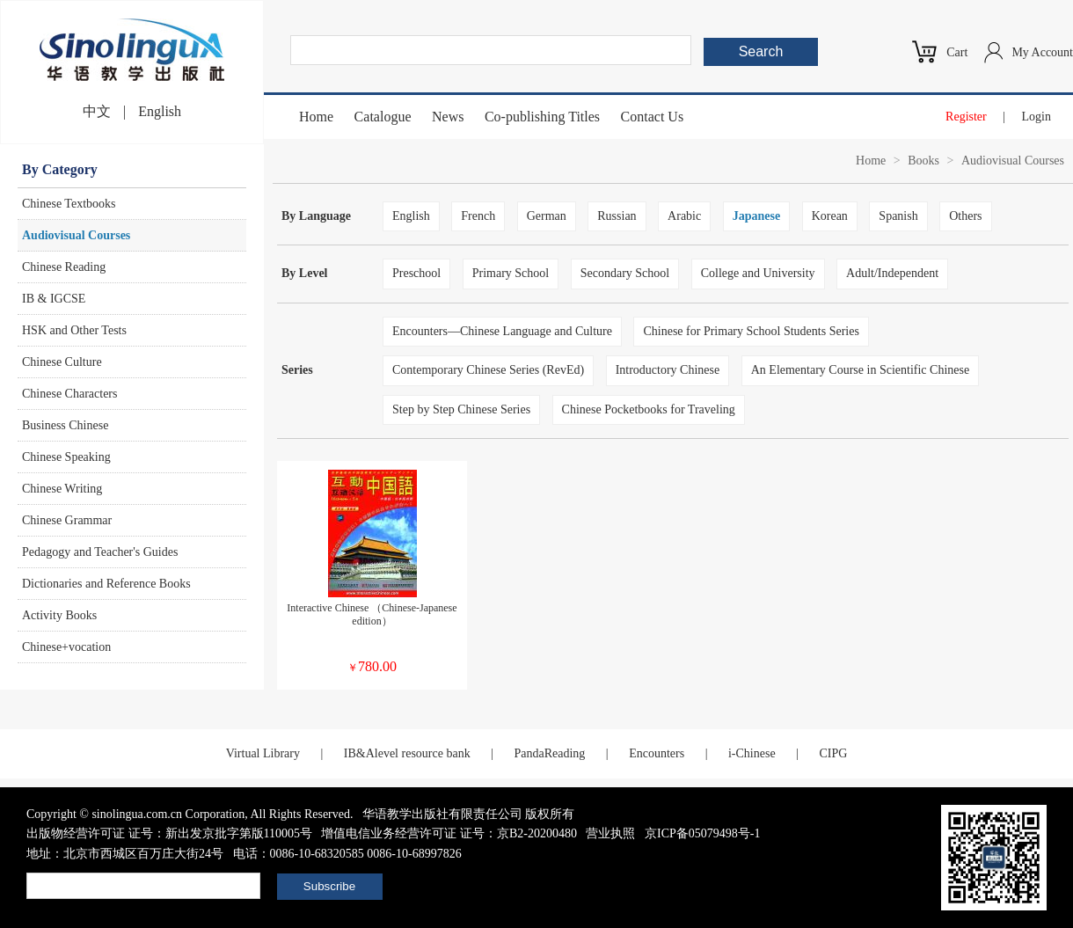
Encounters (656, 753)
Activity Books (59, 615)
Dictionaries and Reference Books (106, 583)
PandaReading (549, 753)
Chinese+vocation (66, 647)
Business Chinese (65, 425)
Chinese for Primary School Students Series (750, 331)
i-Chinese (752, 753)
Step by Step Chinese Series (461, 409)
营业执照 (610, 833)
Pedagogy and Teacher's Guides (100, 552)
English (159, 111)
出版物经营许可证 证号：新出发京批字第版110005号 (169, 833)
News (448, 116)
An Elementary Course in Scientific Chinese (860, 369)
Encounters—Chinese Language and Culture (502, 331)
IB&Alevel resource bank (407, 753)
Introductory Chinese (668, 369)
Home (316, 116)
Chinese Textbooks (68, 203)
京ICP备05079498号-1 (702, 833)
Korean (830, 216)
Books (923, 160)
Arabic (684, 216)
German (546, 216)
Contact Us (652, 116)
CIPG (833, 753)
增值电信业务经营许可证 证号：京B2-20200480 (449, 833)
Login (1036, 116)
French (478, 216)
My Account (1042, 52)
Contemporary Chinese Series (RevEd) (488, 369)
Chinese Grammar (67, 520)
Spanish (898, 216)
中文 (97, 111)
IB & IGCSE (53, 298)
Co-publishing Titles (542, 116)
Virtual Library (263, 753)
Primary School (511, 273)
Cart (956, 52)
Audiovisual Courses (76, 235)
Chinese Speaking (66, 457)
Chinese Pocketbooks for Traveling (648, 409)
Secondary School (624, 273)
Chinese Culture (62, 362)
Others (965, 216)
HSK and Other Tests (74, 330)
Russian (616, 216)
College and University (758, 273)
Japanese (756, 216)
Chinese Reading (64, 267)
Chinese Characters (69, 393)
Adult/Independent (892, 273)
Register (966, 116)
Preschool (416, 273)
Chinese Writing (62, 488)
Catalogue (383, 116)
